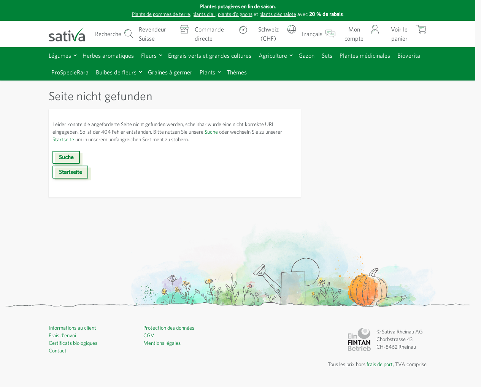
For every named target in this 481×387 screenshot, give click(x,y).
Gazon (306, 55)
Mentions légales (162, 343)
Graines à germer (170, 72)
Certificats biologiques (73, 343)
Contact (58, 351)
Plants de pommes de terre (161, 14)
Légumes (60, 55)
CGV (148, 335)
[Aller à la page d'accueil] (71, 34)
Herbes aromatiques (108, 55)
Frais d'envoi (62, 335)
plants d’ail (204, 14)
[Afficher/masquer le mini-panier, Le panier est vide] (406, 34)
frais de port (380, 364)
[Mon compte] (360, 34)
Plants (207, 72)
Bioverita (408, 55)
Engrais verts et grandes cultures (209, 55)
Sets (327, 55)
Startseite (63, 139)
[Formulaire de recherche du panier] (114, 34)
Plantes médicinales (365, 55)
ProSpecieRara (70, 72)
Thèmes (237, 72)
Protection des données (168, 328)
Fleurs (149, 55)
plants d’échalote (277, 14)
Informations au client (72, 328)
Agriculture (273, 55)
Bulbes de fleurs (116, 72)
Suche (211, 132)
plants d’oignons (235, 14)
